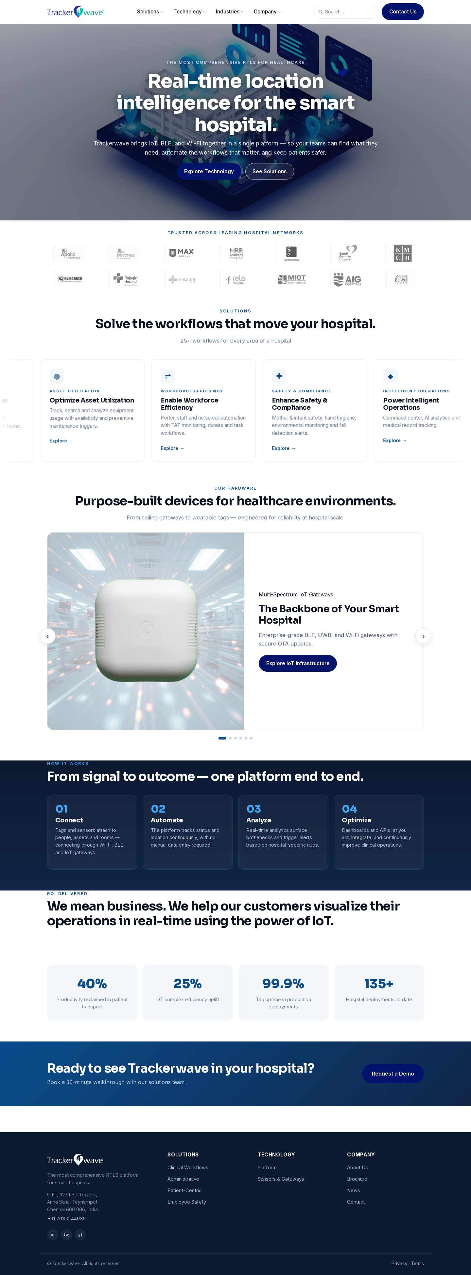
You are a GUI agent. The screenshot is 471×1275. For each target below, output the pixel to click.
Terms (417, 1263)
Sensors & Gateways (280, 1179)
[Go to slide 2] (230, 738)
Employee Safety (186, 1202)
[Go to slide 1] (222, 738)
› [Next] (423, 636)
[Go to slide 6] (251, 738)
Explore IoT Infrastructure (298, 663)
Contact (356, 1202)
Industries (230, 12)
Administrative (183, 1179)
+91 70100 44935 (66, 1219)
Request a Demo (393, 1073)
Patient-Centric (184, 1190)
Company (268, 12)
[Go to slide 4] (240, 738)
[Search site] (346, 12)
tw (66, 1234)
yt (80, 1234)
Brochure (357, 1179)
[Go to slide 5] (246, 738)
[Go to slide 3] (235, 738)
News (353, 1190)
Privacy (400, 1263)
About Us (357, 1168)
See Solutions (270, 171)
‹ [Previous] (47, 636)
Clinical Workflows (187, 1168)
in (53, 1234)
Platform (267, 1168)
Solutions (150, 12)
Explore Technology (209, 171)
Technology (190, 12)
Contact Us (403, 12)
